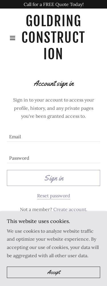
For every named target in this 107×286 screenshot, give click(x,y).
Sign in (53, 178)
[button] (14, 38)
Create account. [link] (70, 209)
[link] (53, 37)
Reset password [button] (53, 195)
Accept (53, 272)
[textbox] (53, 134)
